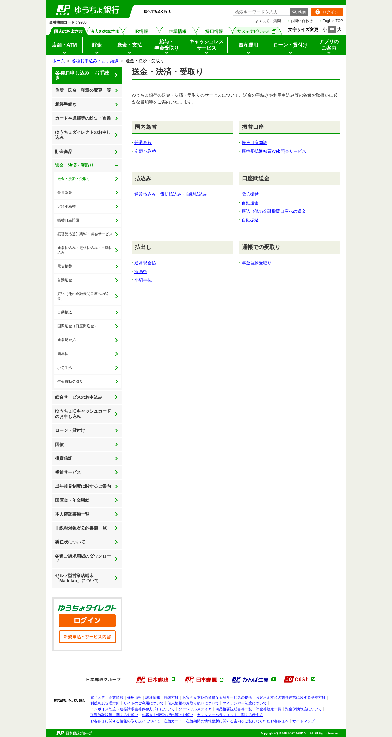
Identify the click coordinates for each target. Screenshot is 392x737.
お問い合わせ (302, 21)
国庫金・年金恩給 (72, 500)
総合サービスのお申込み (78, 397)
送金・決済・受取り (73, 163)
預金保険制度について (303, 709)
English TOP (332, 21)
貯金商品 (63, 151)
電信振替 (64, 266)
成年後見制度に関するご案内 (83, 486)
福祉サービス (68, 472)
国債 (59, 444)
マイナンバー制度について (245, 703)
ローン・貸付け (70, 430)
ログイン (324, 12)
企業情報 (178, 31)
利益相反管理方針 (105, 703)
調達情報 (152, 697)
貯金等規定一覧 (268, 709)
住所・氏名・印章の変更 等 (83, 90)
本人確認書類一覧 (72, 514)
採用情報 (214, 31)
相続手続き (66, 104)
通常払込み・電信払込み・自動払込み (84, 250)
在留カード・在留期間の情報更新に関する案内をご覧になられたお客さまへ (226, 721)
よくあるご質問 (268, 21)
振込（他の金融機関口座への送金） (83, 296)
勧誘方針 (171, 697)
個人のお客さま (68, 31)
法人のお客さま (105, 31)
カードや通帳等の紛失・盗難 (83, 118)
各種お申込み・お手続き (95, 60)
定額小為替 (66, 206)
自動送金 (64, 280)
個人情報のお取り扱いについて (193, 703)
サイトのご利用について (143, 703)
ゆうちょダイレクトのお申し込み (83, 135)
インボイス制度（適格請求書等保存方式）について (132, 709)
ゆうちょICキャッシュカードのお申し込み (83, 414)
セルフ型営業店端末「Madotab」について (77, 578)
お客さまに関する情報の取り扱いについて (125, 721)
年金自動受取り (70, 381)
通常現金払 (66, 340)
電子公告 (97, 697)
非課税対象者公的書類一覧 (81, 528)
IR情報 (141, 31)
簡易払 (62, 354)
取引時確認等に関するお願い (114, 715)
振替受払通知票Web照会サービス (85, 234)
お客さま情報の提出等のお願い (167, 715)
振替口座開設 (68, 220)
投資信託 (63, 458)
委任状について (70, 541)
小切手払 (64, 368)
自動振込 (64, 312)
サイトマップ (303, 721)
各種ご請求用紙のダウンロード (83, 559)
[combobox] (261, 12)
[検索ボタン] (299, 12)
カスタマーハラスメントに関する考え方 (230, 715)
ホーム (58, 60)
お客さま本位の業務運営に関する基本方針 (291, 697)
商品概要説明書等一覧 (233, 709)
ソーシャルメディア (195, 709)
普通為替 (64, 192)
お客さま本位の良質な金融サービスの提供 (217, 697)
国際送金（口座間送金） (77, 326)
